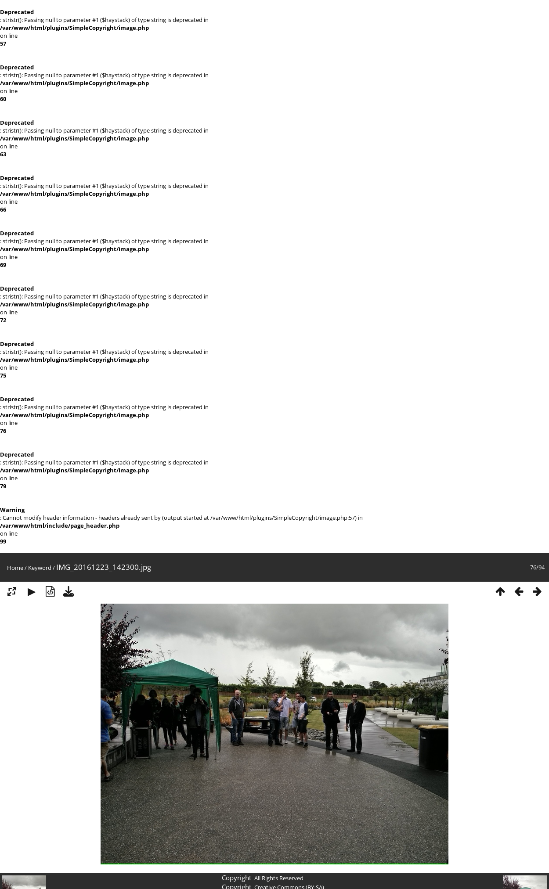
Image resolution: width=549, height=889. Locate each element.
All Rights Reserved (278, 878)
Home (15, 568)
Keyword (39, 568)
